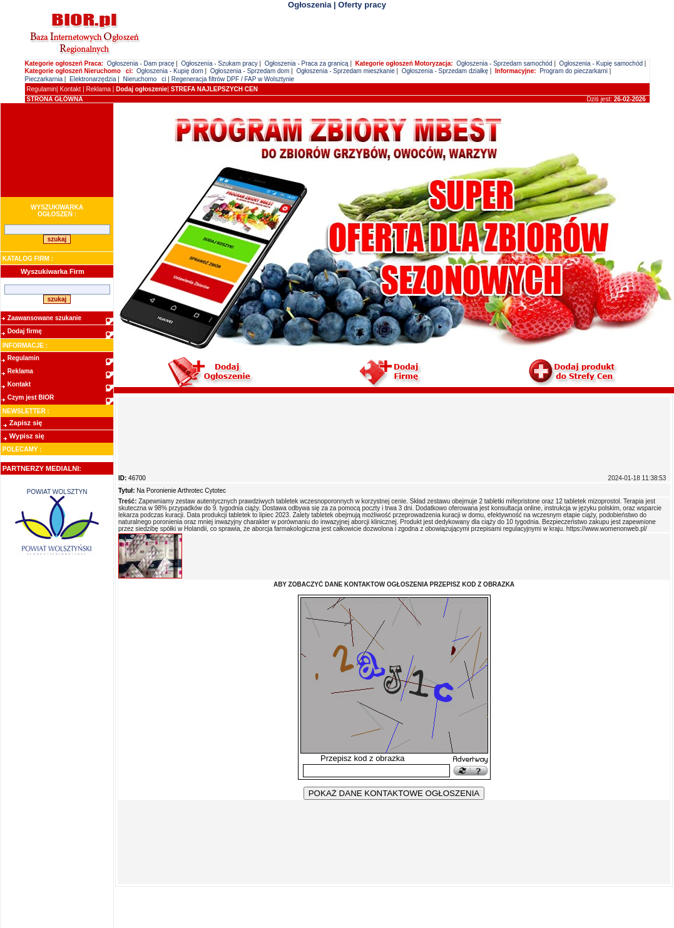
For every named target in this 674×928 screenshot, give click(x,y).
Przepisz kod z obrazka (362, 758)
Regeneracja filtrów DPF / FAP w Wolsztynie (232, 79)
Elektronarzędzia (92, 79)
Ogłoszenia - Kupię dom (169, 71)
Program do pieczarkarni (573, 71)
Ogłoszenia (309, 4)
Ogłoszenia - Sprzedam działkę (445, 71)
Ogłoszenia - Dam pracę (141, 63)
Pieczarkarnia (44, 79)
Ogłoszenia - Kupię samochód (601, 63)
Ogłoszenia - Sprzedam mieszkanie (345, 71)
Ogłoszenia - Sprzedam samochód (504, 63)
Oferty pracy (362, 4)
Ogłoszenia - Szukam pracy (219, 63)
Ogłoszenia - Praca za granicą (307, 63)
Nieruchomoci (144, 79)
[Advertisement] (57, 150)
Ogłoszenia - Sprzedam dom (250, 71)
